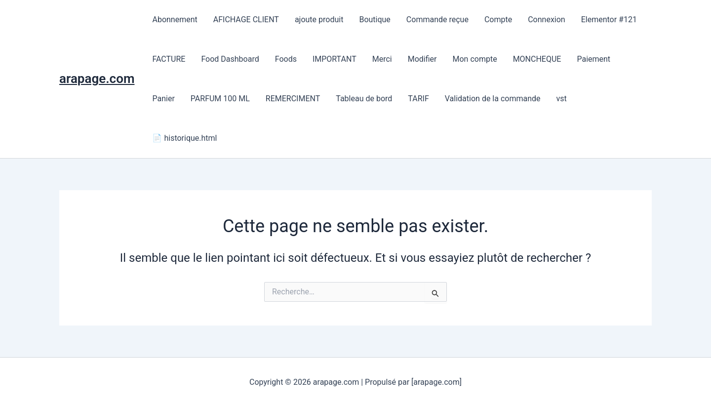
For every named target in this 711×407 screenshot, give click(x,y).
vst (561, 98)
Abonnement (174, 19)
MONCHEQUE (537, 59)
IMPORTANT (334, 59)
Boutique (374, 19)
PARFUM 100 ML (220, 98)
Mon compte (474, 59)
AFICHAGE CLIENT (246, 19)
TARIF (418, 98)
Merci (382, 59)
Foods (286, 59)
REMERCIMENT (293, 98)
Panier (163, 98)
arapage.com (96, 78)
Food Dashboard (230, 59)
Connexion (546, 19)
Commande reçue (437, 19)
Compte (498, 19)
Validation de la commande (493, 98)
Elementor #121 (609, 19)
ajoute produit (319, 19)
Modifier (422, 59)
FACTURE (168, 59)
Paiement (593, 59)
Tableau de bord (364, 98)
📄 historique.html (184, 138)
